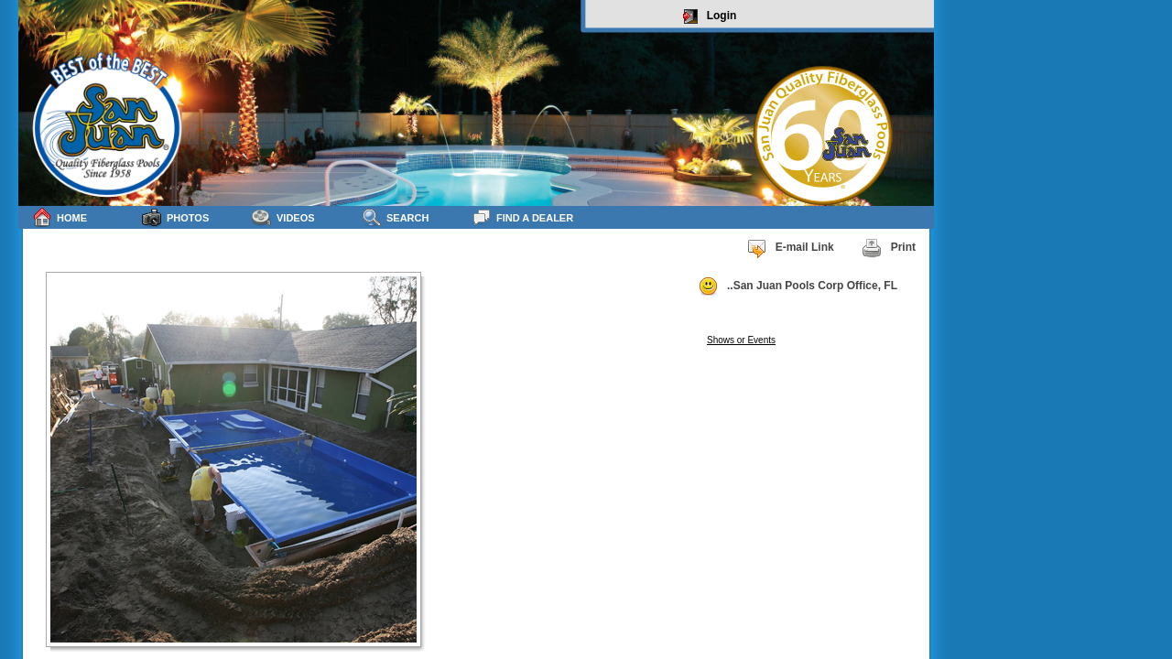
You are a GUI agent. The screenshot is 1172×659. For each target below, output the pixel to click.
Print (889, 248)
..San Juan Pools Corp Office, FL (797, 286)
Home (59, 217)
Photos (175, 217)
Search (395, 217)
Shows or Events (741, 340)
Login (710, 16)
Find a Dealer (522, 217)
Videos (283, 217)
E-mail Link (790, 248)
